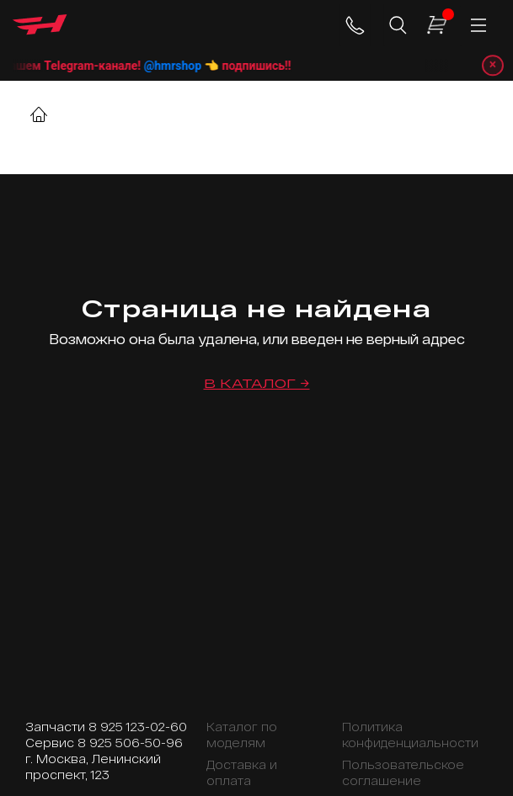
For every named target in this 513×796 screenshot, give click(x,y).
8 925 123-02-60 (137, 726)
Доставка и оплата (241, 772)
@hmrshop (193, 65)
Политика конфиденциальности (410, 734)
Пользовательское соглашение (403, 772)
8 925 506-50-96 (130, 742)
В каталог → (257, 383)
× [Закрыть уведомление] (492, 65)
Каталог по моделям (241, 734)
